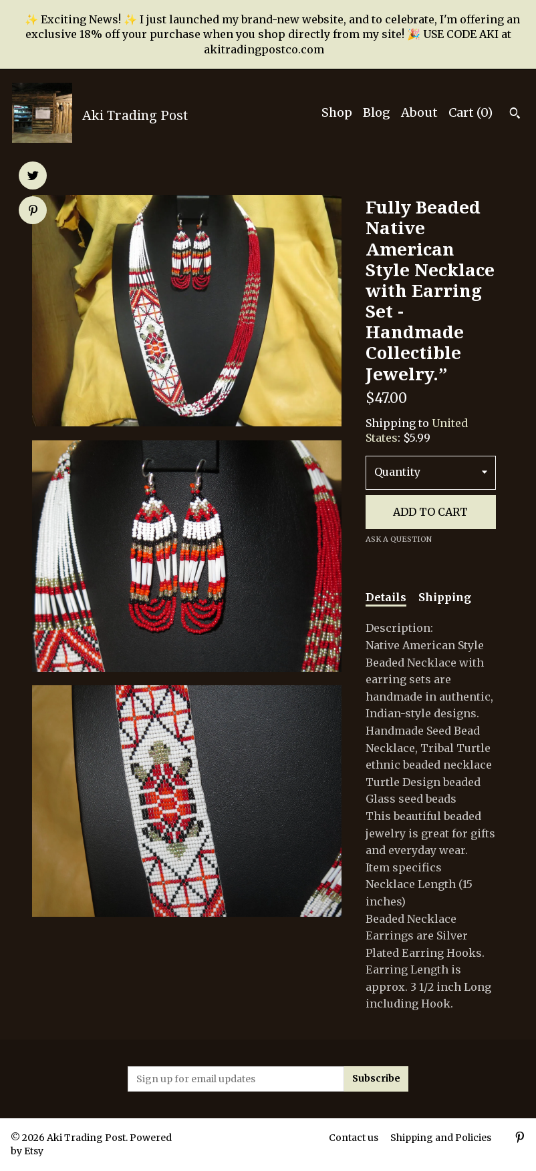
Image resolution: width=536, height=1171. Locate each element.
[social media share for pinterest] (33, 212)
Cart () (470, 112)
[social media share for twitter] (33, 177)
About (419, 112)
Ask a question (399, 539)
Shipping (444, 597)
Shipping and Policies (440, 1138)
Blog (376, 112)
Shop (336, 112)
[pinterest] (520, 1139)
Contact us (353, 1138)
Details (386, 597)
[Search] (515, 114)
